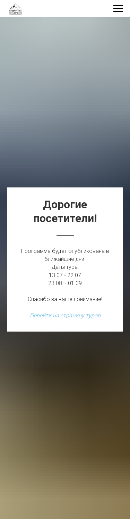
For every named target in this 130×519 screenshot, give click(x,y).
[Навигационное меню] (118, 8)
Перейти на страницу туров (65, 315)
